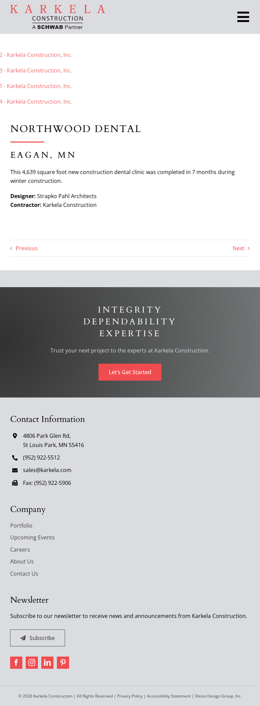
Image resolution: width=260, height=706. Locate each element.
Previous (27, 248)
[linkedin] (47, 663)
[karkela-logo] (57, 7)
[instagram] (32, 663)
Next (238, 248)
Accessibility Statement (169, 696)
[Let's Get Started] (130, 372)
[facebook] (16, 663)
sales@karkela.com (47, 470)
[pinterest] (63, 663)
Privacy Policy (130, 696)
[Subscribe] (37, 637)
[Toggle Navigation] (243, 17)
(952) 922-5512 (41, 457)
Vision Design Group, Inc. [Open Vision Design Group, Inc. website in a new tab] (218, 696)
